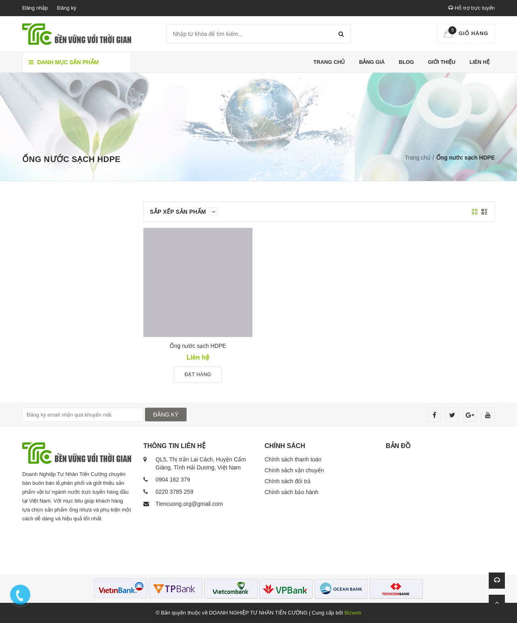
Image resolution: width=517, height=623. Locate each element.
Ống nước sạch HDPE (198, 346)
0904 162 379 (173, 479)
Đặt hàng (198, 374)
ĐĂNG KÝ (166, 414)
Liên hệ (479, 62)
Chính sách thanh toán (293, 459)
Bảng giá (372, 62)
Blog (406, 62)
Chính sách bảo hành (291, 492)
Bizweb (353, 613)
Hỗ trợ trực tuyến (471, 8)
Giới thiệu (441, 62)
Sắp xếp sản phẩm (184, 211)
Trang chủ (329, 62)
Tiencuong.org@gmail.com (189, 504)
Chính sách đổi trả (288, 481)
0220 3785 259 (174, 491)
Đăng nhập (35, 8)
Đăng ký (66, 8)
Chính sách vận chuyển (294, 470)
